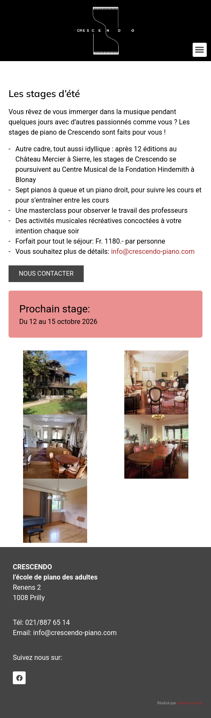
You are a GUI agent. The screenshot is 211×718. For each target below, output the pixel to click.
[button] (200, 50)
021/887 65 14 (47, 622)
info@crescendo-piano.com (153, 251)
